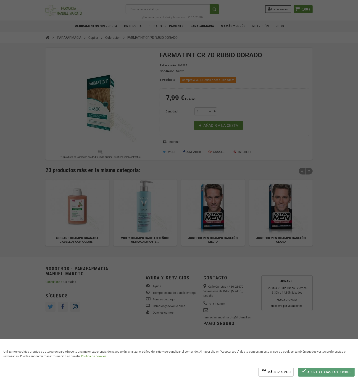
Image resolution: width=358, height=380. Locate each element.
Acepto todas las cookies (326, 371)
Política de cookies (93, 356)
